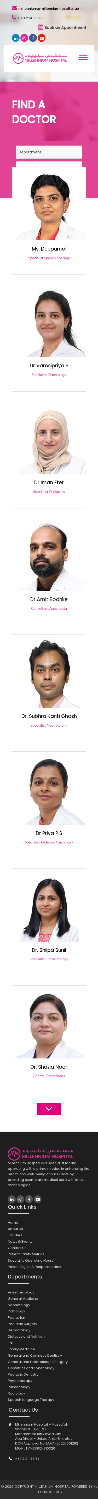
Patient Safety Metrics (26, 1254)
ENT (11, 1342)
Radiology (16, 1393)
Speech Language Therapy (31, 1399)
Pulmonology (19, 1387)
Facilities (15, 1235)
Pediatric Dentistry (23, 1374)
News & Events (20, 1241)
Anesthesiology (21, 1292)
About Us (15, 1228)
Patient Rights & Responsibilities (34, 1266)
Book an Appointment (65, 27)
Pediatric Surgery (22, 1323)
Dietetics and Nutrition (26, 1336)
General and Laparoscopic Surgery (38, 1361)
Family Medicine (21, 1349)
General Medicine (23, 1298)
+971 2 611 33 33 (30, 18)
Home (13, 1222)
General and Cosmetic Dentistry (35, 1355)
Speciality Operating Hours (30, 1260)
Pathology (16, 1311)
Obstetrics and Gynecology (31, 1368)
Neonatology (19, 1304)
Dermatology (19, 1330)
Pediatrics (16, 1317)
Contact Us (17, 1247)
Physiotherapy (20, 1380)
